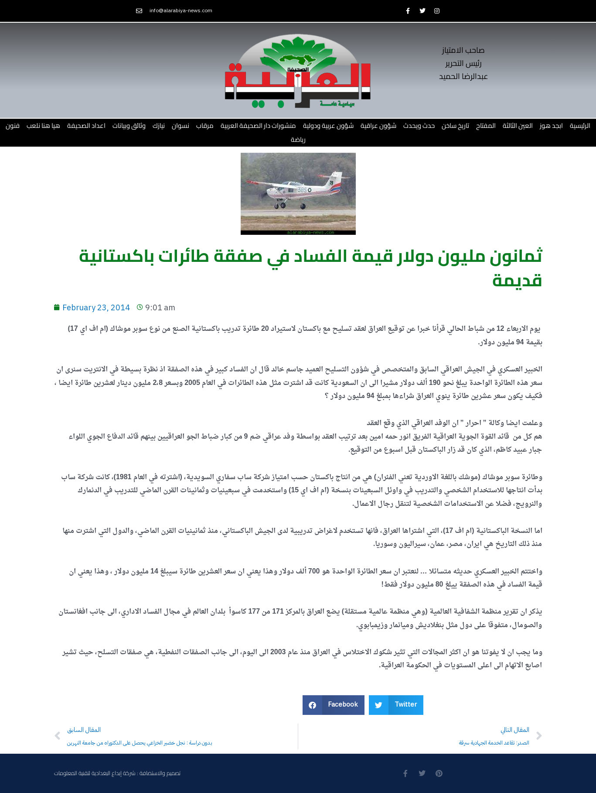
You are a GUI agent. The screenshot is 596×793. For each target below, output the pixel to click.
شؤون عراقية (378, 125)
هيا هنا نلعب (43, 125)
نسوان (180, 125)
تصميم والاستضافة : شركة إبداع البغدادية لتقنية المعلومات (117, 773)
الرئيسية (580, 125)
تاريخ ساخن (455, 125)
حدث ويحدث (419, 125)
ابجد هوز (551, 125)
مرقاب (205, 125)
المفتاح (486, 125)
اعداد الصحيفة (86, 125)
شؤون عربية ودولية (328, 125)
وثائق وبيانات (129, 125)
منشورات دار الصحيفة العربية (258, 125)
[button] (334, 705)
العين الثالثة (518, 125)
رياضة (298, 139)
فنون (13, 125)
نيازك (159, 125)
